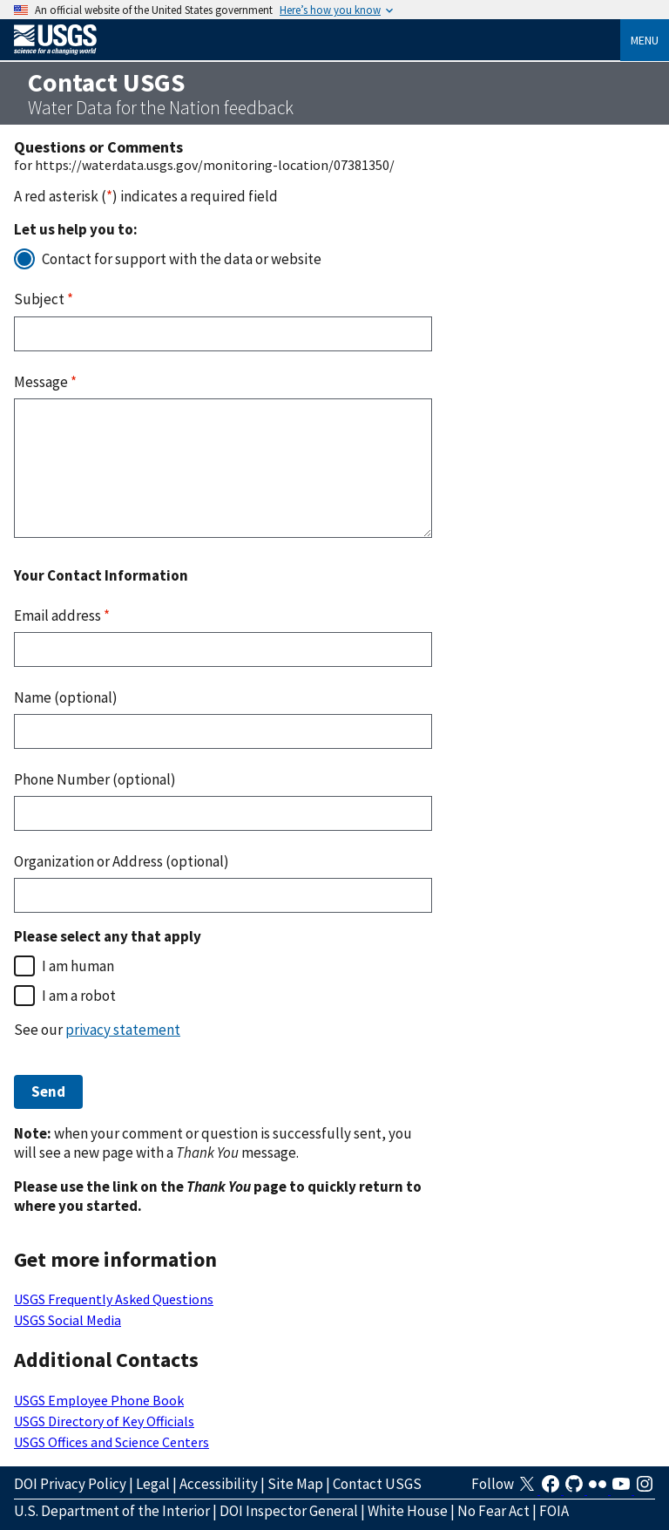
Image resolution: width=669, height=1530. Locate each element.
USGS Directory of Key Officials (104, 1421)
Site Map (295, 1483)
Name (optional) (66, 697)
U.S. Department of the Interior (112, 1510)
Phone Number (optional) (95, 779)
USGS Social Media (67, 1320)
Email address (62, 615)
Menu (645, 40)
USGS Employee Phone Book (99, 1400)
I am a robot (79, 995)
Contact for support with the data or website (181, 259)
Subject (43, 299)
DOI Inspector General (289, 1510)
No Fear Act (493, 1510)
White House (408, 1510)
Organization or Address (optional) (121, 861)
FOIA (554, 1510)
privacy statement (122, 1029)
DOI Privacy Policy (70, 1483)
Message (45, 381)
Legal (153, 1483)
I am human (78, 966)
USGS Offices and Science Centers (111, 1442)
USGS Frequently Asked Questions (113, 1299)
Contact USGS (377, 1483)
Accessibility (218, 1483)
